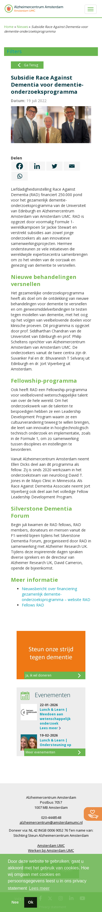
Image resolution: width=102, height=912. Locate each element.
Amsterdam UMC (51, 845)
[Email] (72, 166)
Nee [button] (14, 902)
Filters (14, 51)
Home (9, 26)
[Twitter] (54, 166)
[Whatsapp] (19, 176)
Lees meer (49, 728)
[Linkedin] (37, 166)
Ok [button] (30, 902)
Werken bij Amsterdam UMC (51, 850)
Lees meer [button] (39, 888)
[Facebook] (19, 166)
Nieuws (22, 26)
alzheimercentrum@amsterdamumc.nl (51, 822)
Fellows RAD (33, 605)
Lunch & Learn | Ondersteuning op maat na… (55, 745)
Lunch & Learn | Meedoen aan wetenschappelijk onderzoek (55, 716)
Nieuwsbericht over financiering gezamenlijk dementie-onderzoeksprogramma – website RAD (56, 594)
